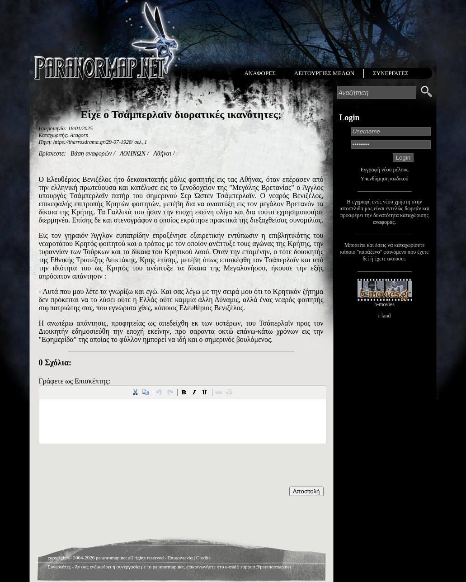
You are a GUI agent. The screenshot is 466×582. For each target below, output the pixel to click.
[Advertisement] (181, 518)
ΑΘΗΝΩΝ (133, 153)
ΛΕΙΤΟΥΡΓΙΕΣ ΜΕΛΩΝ (324, 73)
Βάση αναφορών (91, 153)
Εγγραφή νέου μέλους (385, 169)
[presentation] (107, 469)
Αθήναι (162, 153)
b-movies (384, 304)
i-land (384, 315)
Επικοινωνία (180, 557)
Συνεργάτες (59, 566)
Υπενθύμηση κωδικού (385, 178)
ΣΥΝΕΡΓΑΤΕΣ (390, 73)
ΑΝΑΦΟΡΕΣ (259, 73)
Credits (203, 557)
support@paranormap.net (265, 566)
